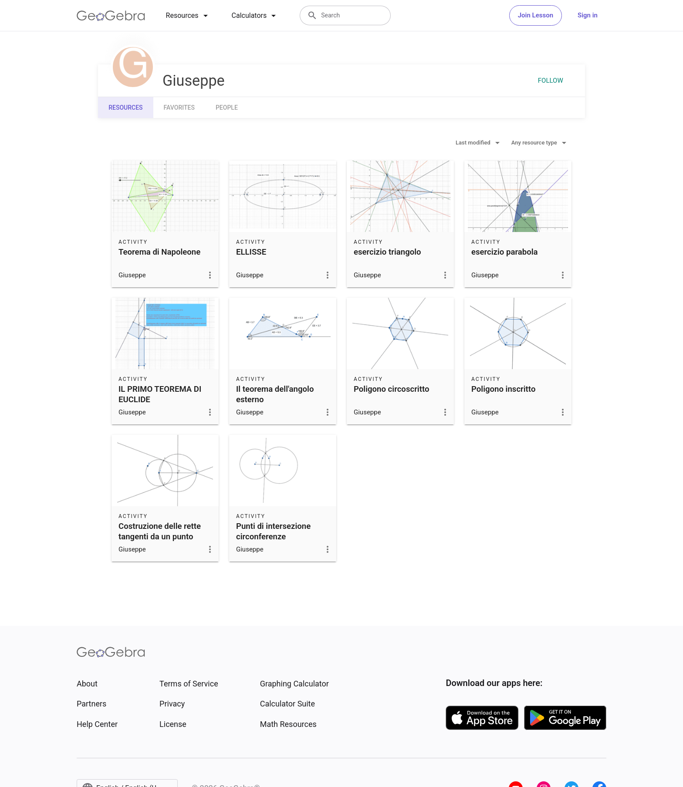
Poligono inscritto (503, 389)
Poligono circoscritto (391, 389)
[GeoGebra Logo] (111, 15)
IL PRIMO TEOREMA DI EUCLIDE (159, 394)
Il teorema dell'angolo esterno (275, 394)
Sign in (588, 15)
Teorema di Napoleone (159, 252)
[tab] (188, 15)
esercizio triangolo (387, 252)
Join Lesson (535, 15)
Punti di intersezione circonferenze (273, 531)
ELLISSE (251, 252)
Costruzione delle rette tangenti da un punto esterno (159, 536)
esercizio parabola (504, 252)
